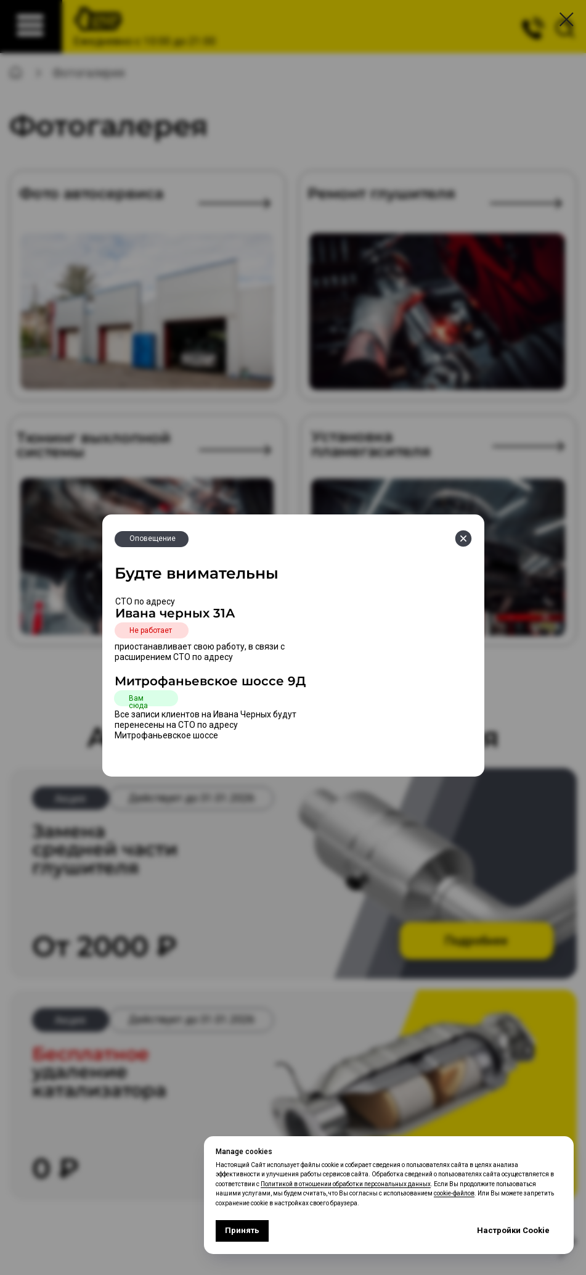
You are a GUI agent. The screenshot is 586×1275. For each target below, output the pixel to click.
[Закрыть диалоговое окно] (566, 19)
